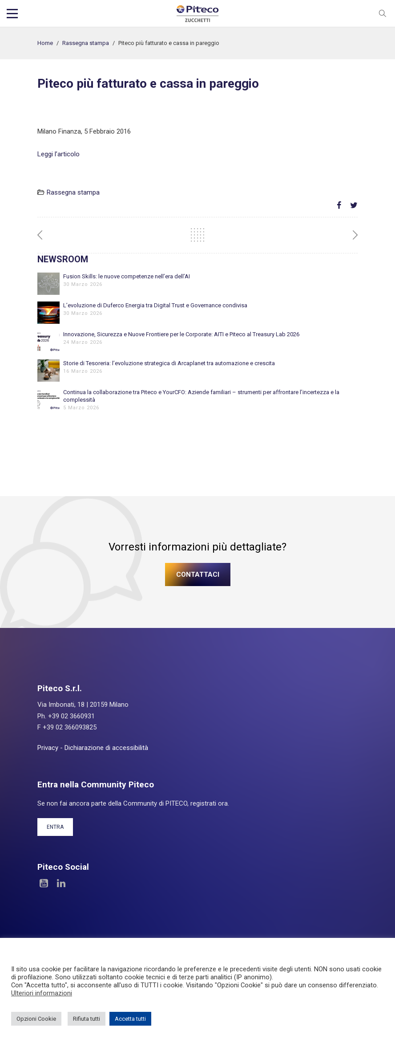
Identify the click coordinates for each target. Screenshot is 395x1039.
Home (45, 43)
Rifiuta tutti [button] (86, 1018)
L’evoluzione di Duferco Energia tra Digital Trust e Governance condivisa (155, 305)
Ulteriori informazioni (41, 993)
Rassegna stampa (85, 43)
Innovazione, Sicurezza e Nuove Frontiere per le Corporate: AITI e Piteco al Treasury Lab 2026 (181, 334)
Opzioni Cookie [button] (36, 1018)
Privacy (47, 748)
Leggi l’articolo (58, 154)
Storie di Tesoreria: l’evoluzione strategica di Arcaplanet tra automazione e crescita (169, 363)
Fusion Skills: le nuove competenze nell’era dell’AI (126, 276)
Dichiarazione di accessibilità (106, 748)
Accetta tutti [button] (130, 1018)
